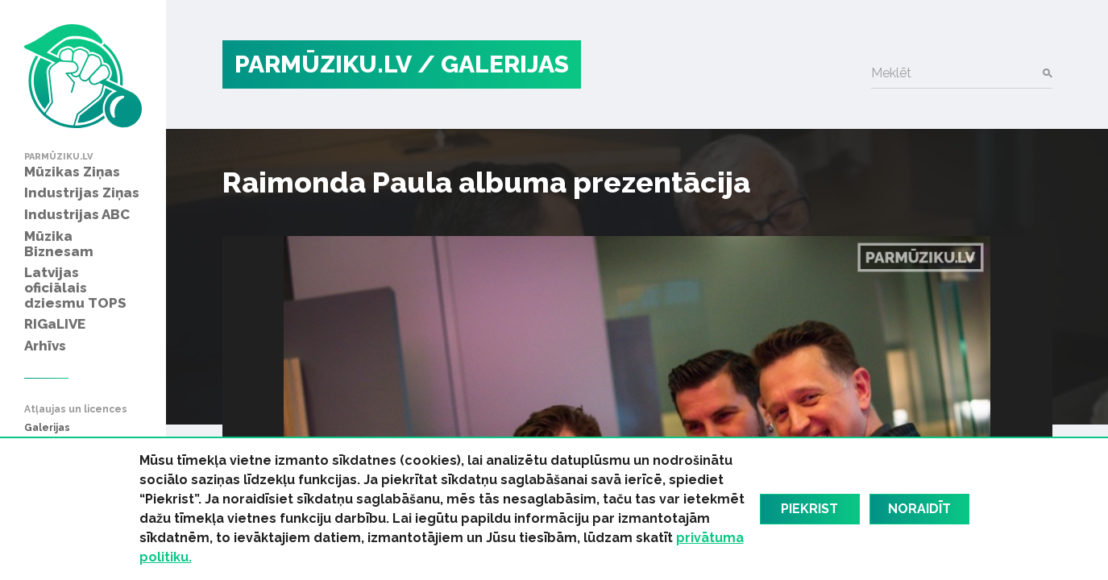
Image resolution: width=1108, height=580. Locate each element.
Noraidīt (919, 508)
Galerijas (47, 428)
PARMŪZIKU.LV (323, 64)
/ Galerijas (493, 64)
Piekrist (809, 508)
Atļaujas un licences (75, 409)
